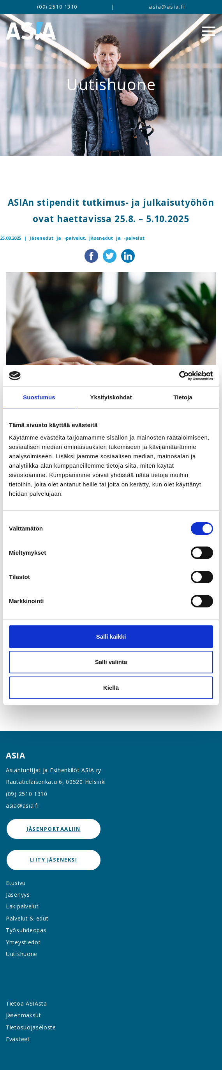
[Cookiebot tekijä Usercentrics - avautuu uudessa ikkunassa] (179, 376)
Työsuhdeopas (26, 930)
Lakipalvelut (22, 906)
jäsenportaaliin (53, 828)
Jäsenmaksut (23, 1015)
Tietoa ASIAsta (26, 1003)
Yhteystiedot (23, 942)
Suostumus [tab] (39, 397)
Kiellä (111, 687)
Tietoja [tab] (182, 397)
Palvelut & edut (27, 918)
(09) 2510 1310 (57, 6)
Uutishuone (21, 954)
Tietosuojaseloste (31, 1027)
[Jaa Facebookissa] (92, 255)
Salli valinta (111, 662)
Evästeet (18, 1039)
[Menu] (208, 31)
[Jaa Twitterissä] (110, 255)
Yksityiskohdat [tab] (111, 397)
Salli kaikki (111, 636)
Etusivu (16, 883)
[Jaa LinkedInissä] (128, 255)
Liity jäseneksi (54, 859)
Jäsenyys (18, 894)
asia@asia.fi (167, 6)
